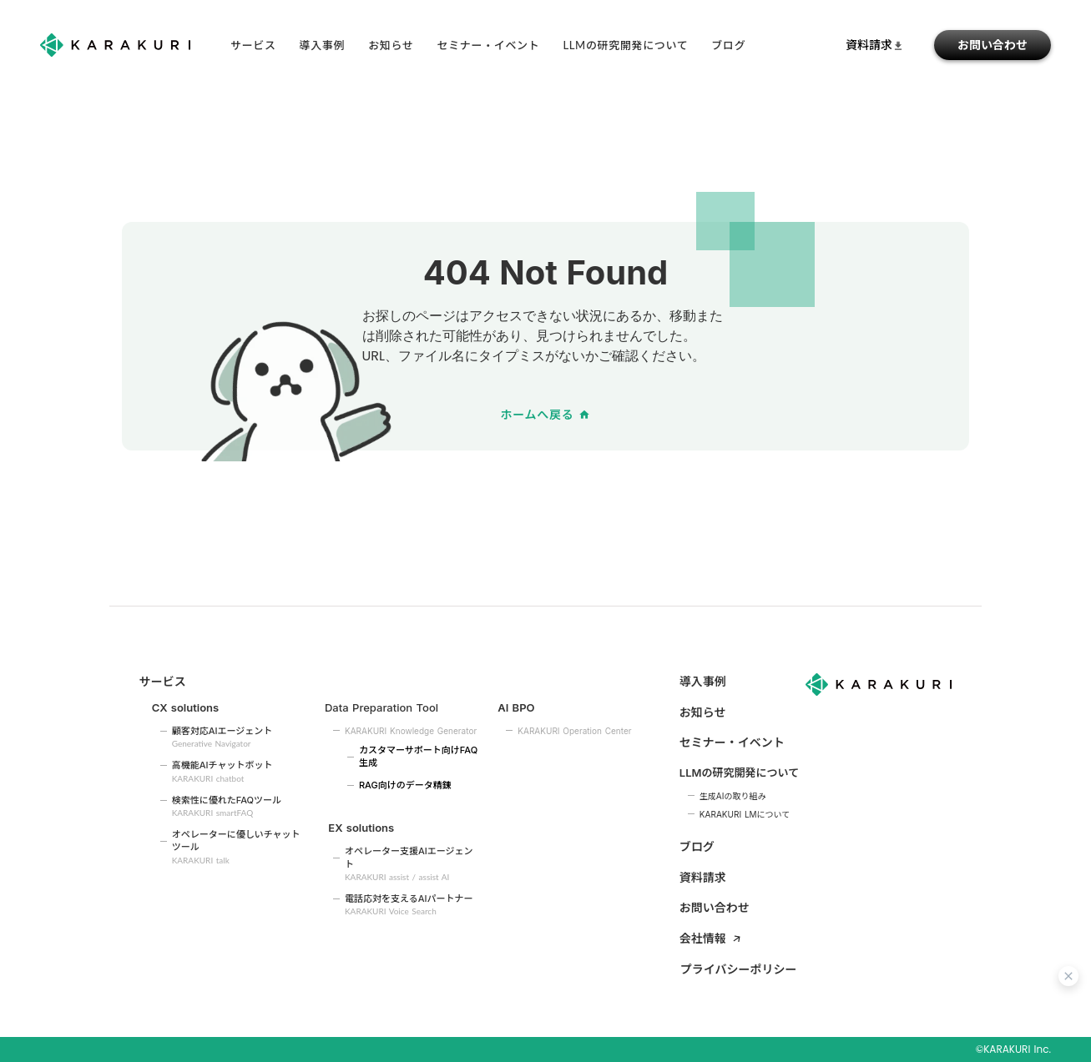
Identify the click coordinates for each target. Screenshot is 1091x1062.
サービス (253, 45)
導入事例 (323, 45)
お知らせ (390, 45)
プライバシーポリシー (738, 969)
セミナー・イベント (488, 45)
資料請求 (702, 877)
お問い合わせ (992, 45)
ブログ (697, 846)
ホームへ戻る (537, 414)
